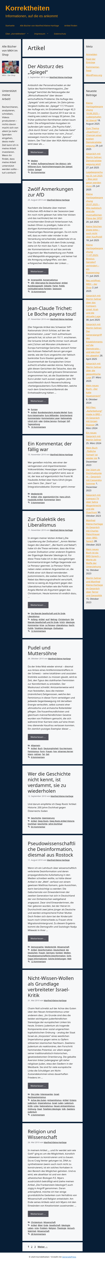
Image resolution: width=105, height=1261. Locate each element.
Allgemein (35, 745)
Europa (34, 409)
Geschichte (36, 818)
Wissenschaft (63, 947)
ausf (48, 619)
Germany (50, 952)
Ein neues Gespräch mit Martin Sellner (93, 436)
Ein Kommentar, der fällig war (50, 446)
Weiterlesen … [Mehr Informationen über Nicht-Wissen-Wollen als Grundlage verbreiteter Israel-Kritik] (38, 1085)
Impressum (42, 34)
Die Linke (35, 1094)
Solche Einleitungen (57, 958)
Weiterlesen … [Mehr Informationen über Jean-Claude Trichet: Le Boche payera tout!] (38, 401)
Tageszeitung (34, 424)
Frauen (49, 751)
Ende (46, 1225)
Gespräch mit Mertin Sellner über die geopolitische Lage (93, 370)
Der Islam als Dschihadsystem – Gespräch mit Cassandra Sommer (94, 476)
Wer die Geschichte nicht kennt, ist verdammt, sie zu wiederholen (49, 782)
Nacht (71, 625)
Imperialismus (44, 1103)
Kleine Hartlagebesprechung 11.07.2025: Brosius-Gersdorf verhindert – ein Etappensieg (94, 258)
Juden (60, 1103)
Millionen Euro (34, 166)
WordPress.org (94, 75)
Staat (39, 1109)
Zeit (47, 754)
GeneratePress (69, 1256)
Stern (58, 499)
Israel (56, 1094)
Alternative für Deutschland (47, 283)
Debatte (47, 285)
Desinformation (45, 950)
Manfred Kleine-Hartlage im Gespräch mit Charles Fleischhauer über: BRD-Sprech (94, 531)
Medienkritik (37, 493)
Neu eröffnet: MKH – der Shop (93, 284)
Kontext (59, 952)
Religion (52, 1228)
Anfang (34, 619)
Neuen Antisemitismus (64, 1106)
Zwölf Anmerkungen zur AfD (50, 192)
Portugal (62, 421)
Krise (42, 625)
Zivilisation (58, 628)
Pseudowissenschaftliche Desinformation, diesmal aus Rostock (51, 849)
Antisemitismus (54, 1100)
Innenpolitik (36, 280)
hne (55, 751)
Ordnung (32, 1109)
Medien (34, 160)
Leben (31, 1228)
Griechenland (66, 415)
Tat (43, 754)
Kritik (30, 1106)
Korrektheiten (27, 8)
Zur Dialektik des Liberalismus (46, 522)
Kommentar (49, 499)
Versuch (71, 1228)
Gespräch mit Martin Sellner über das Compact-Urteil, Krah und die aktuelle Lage (93, 306)
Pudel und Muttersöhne (42, 650)
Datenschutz (60, 33)
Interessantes (46, 1094)
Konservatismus (50, 280)
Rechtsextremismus (37, 1097)
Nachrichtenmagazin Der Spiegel (57, 166)
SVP (68, 421)
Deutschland (59, 950)
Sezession (57, 288)
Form (42, 751)
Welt (69, 958)
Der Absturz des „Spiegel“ (45, 69)
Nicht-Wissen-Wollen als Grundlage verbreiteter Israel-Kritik (51, 986)
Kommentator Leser (50, 418)
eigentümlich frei (51, 496)
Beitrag (54, 619)
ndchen (37, 754)
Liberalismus (34, 616)
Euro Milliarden (52, 415)
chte (40, 496)
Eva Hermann (66, 748)
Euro (70, 412)
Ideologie (70, 622)
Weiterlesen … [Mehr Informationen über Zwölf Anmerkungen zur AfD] (38, 271)
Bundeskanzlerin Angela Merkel (52, 412)
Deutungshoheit (51, 748)
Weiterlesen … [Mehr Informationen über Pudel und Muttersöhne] (38, 737)
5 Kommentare (38, 502)
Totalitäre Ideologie (43, 628)
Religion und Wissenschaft (42, 1134)
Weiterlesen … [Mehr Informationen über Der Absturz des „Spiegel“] (38, 152)
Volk (64, 1109)
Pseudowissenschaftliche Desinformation (47, 955)
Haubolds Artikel (35, 499)
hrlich (62, 622)
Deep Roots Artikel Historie (62, 821)
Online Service (50, 421)
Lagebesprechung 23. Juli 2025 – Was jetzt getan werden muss (94, 179)
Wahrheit (32, 1231)
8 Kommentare (38, 757)
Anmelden (91, 54)
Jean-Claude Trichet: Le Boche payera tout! (52, 311)
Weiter (43, 1246)
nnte (37, 1228)
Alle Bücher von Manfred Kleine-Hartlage (39, 25)
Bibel (40, 1225)
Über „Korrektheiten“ (18, 34)
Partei (55, 285)
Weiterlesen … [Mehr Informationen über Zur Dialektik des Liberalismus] (38, 605)
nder (40, 421)
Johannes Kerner (65, 751)
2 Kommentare (38, 1115)
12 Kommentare (38, 631)
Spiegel (38, 169)
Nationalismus (46, 1106)
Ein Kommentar (38, 172)
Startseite (10, 25)
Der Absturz (60, 163)
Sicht (69, 955)
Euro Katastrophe (36, 415)
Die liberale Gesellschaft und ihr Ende (48, 613)
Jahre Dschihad (55, 824)
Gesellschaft (54, 1225)
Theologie (61, 1228)
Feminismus (33, 751)
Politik (62, 285)
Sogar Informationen (37, 958)
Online (31, 169)
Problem (44, 1228)
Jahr (69, 163)
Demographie (37, 947)
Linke (36, 1106)
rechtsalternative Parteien (40, 288)
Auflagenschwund (46, 163)
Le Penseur (50, 625)
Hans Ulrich (65, 496)
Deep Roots (43, 821)
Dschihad (32, 824)
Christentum (64, 619)
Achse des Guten (38, 1100)
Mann (30, 754)
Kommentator (34, 418)
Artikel (34, 163)
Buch (40, 748)
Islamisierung (48, 818)
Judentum (69, 1103)
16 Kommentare (38, 291)
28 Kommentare (38, 1234)
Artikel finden (70, 25)
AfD (32, 283)
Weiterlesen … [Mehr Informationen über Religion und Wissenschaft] (38, 1213)
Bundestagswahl (35, 285)
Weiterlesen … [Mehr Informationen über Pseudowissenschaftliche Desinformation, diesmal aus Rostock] (38, 938)
